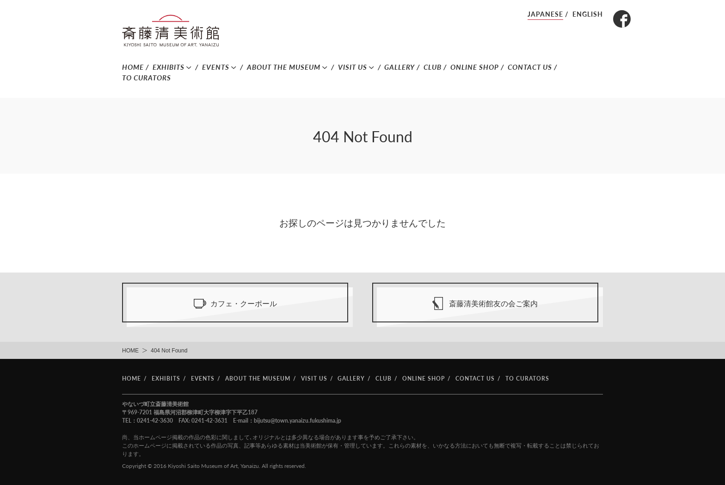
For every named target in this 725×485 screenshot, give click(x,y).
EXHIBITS (168, 67)
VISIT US (352, 67)
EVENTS (215, 67)
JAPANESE (545, 14)
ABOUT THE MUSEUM (283, 67)
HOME (133, 67)
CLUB (433, 67)
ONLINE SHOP (474, 67)
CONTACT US (530, 67)
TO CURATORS (146, 77)
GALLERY (399, 67)
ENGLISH (587, 14)
